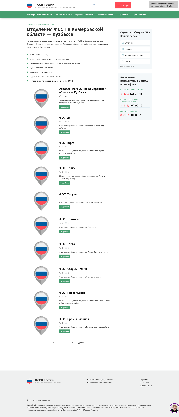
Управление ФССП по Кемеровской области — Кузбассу (82, 90)
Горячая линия (139, 14)
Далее (81, 342)
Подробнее (64, 107)
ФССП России (44, 5)
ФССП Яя (65, 117)
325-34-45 (131, 93)
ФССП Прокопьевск (72, 293)
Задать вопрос (122, 5)
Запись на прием (64, 14)
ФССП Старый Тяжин (73, 269)
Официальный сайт (85, 14)
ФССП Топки (67, 168)
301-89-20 (131, 115)
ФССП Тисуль (68, 194)
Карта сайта (144, 383)
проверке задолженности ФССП (59, 81)
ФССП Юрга (67, 143)
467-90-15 (131, 105)
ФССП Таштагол (69, 219)
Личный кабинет (106, 14)
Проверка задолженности (39, 14)
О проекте (144, 379)
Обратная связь (146, 386)
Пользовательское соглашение (99, 383)
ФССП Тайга (67, 244)
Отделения (123, 14)
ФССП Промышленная (74, 319)
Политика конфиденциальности (100, 379)
